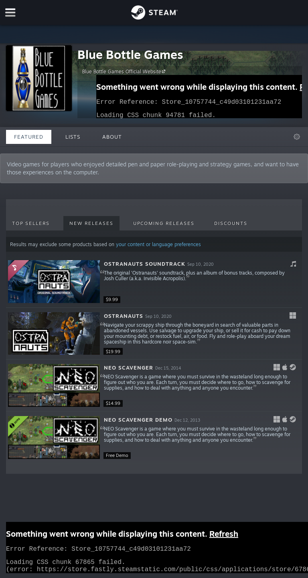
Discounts (230, 223)
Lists (72, 136)
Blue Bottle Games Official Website (125, 71)
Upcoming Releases (164, 223)
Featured (28, 136)
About (112, 136)
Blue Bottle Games (130, 54)
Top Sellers (31, 223)
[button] (154, 282)
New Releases (91, 223)
